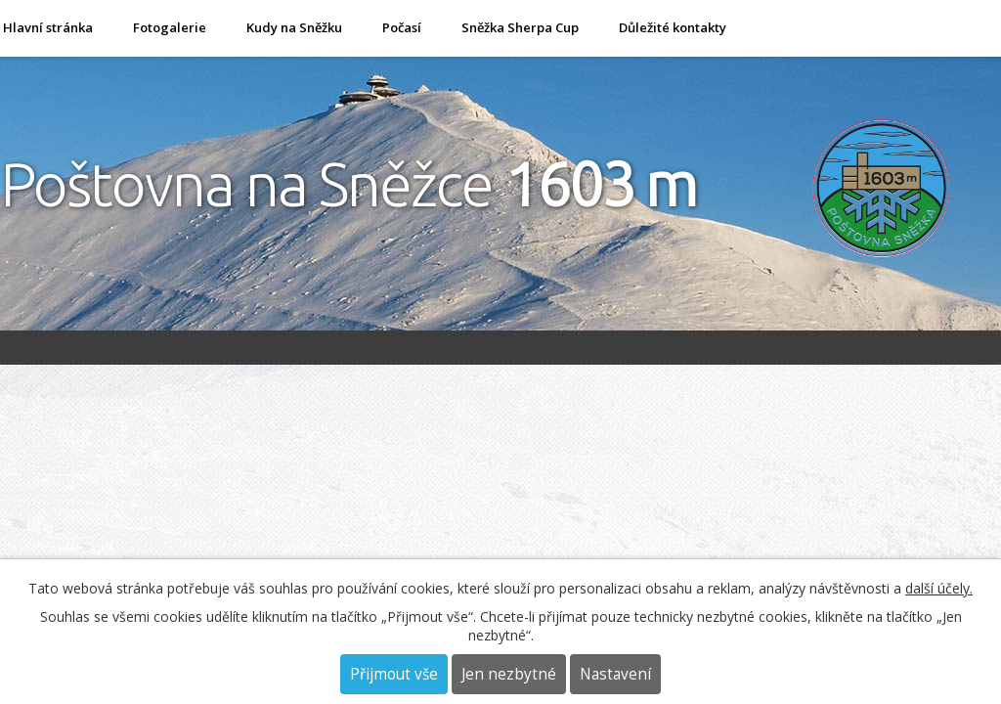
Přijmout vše (394, 674)
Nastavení (615, 674)
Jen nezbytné (508, 674)
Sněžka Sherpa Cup (520, 27)
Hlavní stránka (48, 27)
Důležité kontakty (672, 27)
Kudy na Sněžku (294, 27)
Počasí (401, 27)
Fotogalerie (169, 27)
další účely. (939, 588)
